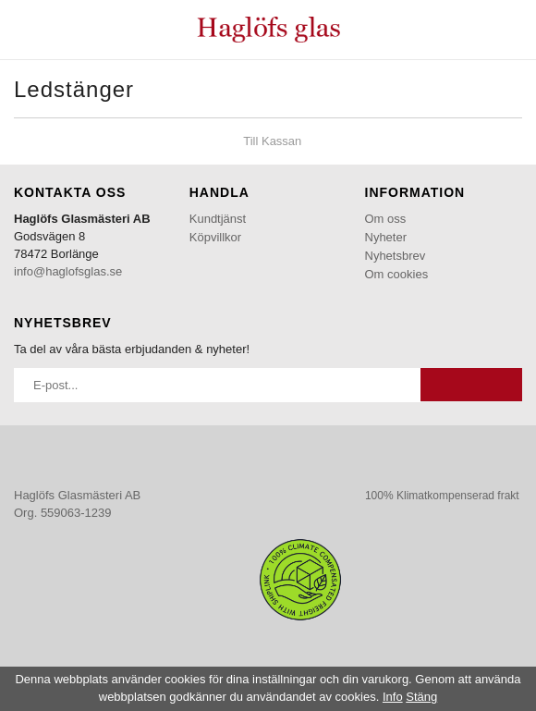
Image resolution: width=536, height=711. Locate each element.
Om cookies (397, 274)
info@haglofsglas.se (68, 271)
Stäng (421, 697)
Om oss (386, 219)
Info (393, 697)
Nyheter (386, 237)
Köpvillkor (215, 237)
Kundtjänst (217, 219)
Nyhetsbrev (395, 256)
